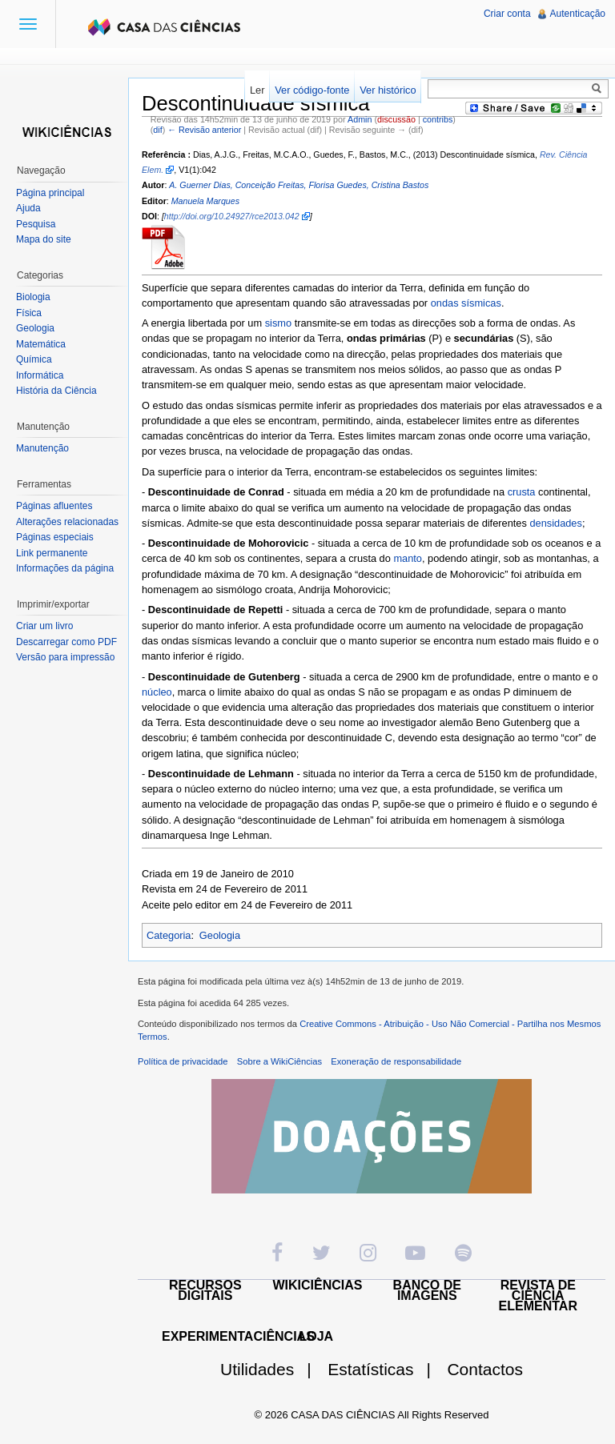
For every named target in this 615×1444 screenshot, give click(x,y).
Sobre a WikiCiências (279, 1061)
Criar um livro (44, 626)
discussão (396, 119)
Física (29, 313)
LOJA (316, 1336)
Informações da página (65, 568)
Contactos (485, 1369)
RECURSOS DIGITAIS (205, 1290)
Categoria (169, 935)
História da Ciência (56, 390)
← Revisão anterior (204, 129)
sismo (278, 323)
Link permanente (51, 553)
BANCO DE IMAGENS (427, 1290)
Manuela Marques (205, 201)
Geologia (219, 935)
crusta (522, 492)
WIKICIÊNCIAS (318, 1285)
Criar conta (507, 13)
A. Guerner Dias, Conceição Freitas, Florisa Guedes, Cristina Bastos (298, 185)
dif (157, 129)
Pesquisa (35, 224)
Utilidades (272, 1369)
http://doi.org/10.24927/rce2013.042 (231, 216)
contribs (438, 119)
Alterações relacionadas (67, 521)
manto (407, 558)
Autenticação (577, 13)
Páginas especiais (55, 537)
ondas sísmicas (466, 303)
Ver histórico (388, 90)
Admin (360, 119)
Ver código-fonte (312, 90)
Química (34, 359)
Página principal (50, 193)
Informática (39, 375)
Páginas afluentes (54, 505)
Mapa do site (43, 239)
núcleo (157, 692)
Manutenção (42, 448)
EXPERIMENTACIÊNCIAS (238, 1336)
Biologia (33, 297)
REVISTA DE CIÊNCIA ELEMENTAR (538, 1295)
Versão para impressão (65, 657)
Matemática (41, 344)
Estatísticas (386, 1369)
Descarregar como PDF (66, 642)
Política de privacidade (183, 1061)
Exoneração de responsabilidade (396, 1061)
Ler (257, 90)
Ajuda (28, 208)
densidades (555, 523)
